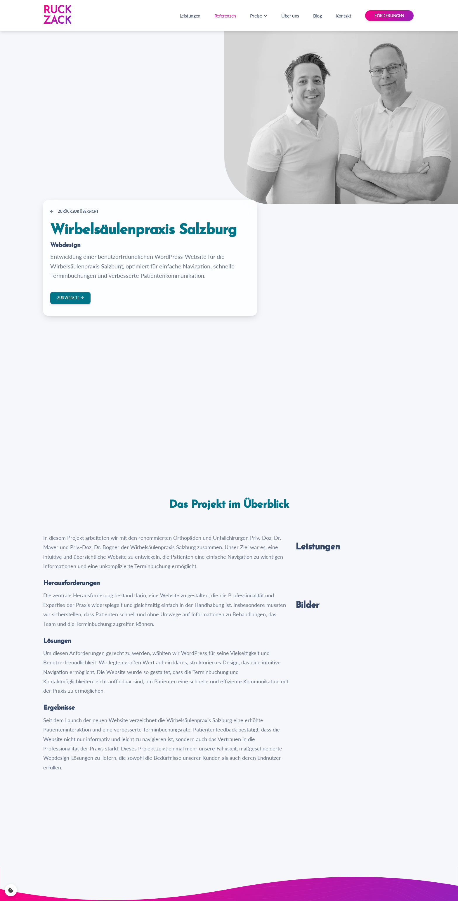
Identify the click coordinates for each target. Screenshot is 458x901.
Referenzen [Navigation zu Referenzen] (225, 15)
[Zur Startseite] (57, 15)
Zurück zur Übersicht (74, 211)
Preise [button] (258, 15)
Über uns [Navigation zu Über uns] (290, 15)
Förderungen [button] (389, 15)
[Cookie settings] (11, 890)
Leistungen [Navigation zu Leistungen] (190, 15)
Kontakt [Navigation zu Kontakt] (343, 15)
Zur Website (70, 298)
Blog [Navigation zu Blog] (317, 15)
